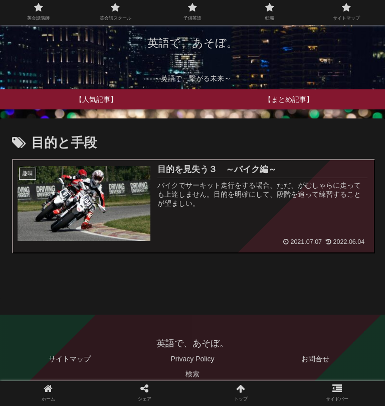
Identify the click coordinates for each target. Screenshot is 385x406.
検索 (192, 374)
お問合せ (315, 359)
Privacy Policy (192, 359)
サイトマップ (70, 359)
